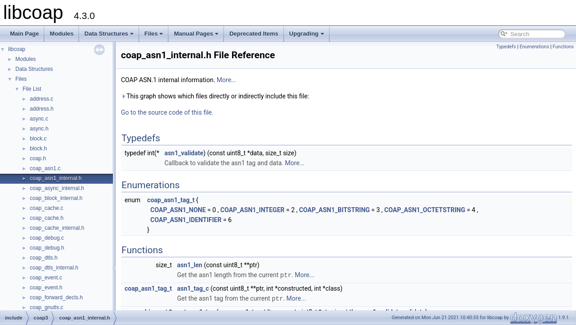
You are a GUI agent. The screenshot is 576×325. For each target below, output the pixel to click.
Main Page (24, 33)
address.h (42, 109)
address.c (41, 99)
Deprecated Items (253, 33)
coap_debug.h (47, 248)
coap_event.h (46, 287)
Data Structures (109, 33)
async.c (39, 119)
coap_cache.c (46, 208)
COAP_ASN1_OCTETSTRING (424, 210)
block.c (38, 138)
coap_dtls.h (43, 258)
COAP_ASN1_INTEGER (252, 210)
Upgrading (306, 33)
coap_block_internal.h (56, 198)
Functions (563, 47)
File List (32, 89)
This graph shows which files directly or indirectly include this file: (215, 96)
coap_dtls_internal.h (54, 268)
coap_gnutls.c (46, 307)
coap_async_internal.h (57, 188)
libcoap (16, 49)
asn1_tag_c (193, 288)
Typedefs (506, 47)
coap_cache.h (47, 218)
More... (226, 80)
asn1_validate (183, 153)
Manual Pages (196, 33)
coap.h (38, 158)
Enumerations (534, 47)
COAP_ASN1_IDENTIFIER (186, 219)
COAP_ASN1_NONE (178, 210)
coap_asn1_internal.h (56, 178)
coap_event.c (46, 277)
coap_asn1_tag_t (171, 200)
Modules (62, 33)
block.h (38, 148)
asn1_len (189, 265)
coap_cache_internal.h (57, 228)
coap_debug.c (47, 238)
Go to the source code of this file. (167, 112)
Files (153, 33)
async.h (39, 128)
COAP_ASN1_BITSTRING (334, 210)
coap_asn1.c (45, 168)
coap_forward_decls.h (56, 297)
